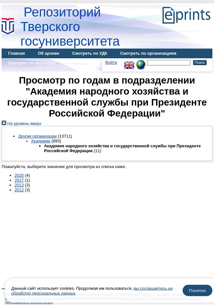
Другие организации (37, 136)
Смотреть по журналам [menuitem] (32, 63)
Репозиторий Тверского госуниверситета (70, 26)
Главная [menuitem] (16, 53)
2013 (19, 185)
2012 (19, 189)
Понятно (197, 290)
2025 (19, 175)
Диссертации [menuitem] (82, 63)
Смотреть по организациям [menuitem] (148, 53)
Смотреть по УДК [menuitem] (89, 53)
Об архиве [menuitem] (48, 53)
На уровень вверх (21, 123)
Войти (111, 62)
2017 (19, 180)
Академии (40, 141)
